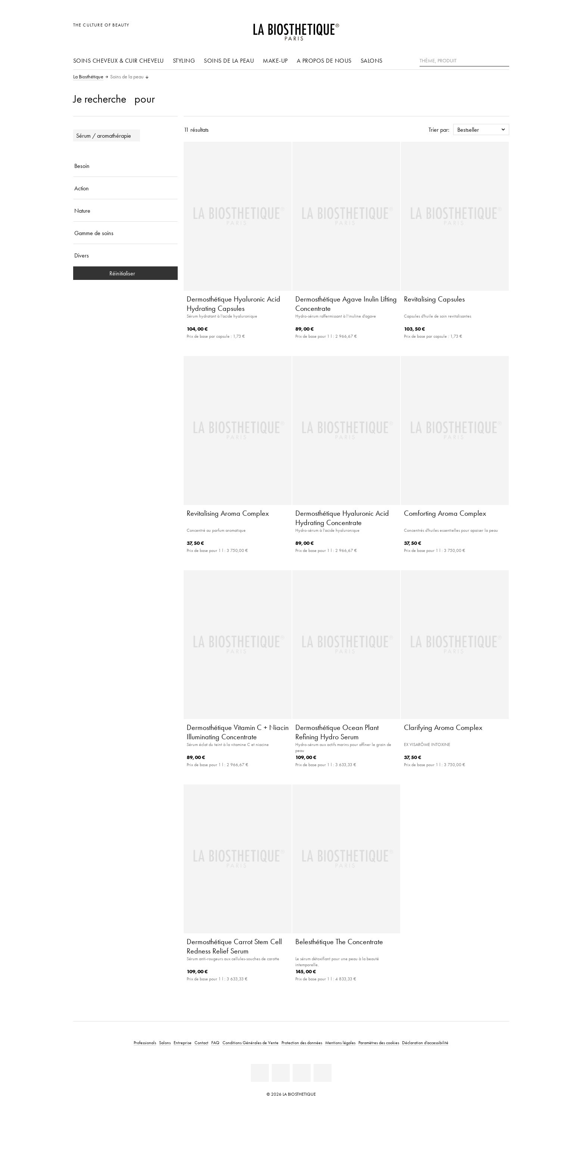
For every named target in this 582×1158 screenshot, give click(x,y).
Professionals (145, 1042)
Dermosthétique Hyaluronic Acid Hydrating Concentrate (342, 518)
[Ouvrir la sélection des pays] (467, 29)
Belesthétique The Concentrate (339, 941)
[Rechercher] (503, 60)
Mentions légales (340, 1042)
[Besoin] (125, 165)
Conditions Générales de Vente (250, 1042)
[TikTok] (323, 1073)
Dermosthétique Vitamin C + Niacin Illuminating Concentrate (238, 732)
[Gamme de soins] (125, 233)
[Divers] (125, 255)
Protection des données (301, 1042)
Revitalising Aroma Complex (228, 513)
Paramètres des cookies (378, 1042)
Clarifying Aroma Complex (443, 727)
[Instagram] (302, 1073)
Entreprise (183, 1042)
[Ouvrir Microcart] (501, 29)
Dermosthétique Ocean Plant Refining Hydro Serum (337, 732)
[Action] (125, 188)
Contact (201, 1042)
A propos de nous (324, 60)
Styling (184, 60)
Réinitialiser (125, 273)
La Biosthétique (88, 76)
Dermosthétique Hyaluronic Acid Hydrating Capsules (233, 303)
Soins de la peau (229, 60)
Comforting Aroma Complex (445, 513)
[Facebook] (281, 1073)
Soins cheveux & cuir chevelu (118, 60)
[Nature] (125, 210)
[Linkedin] (260, 1073)
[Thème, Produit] (464, 60)
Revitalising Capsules (434, 298)
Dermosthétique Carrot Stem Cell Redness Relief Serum (234, 946)
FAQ (215, 1042)
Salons (372, 60)
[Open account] (484, 29)
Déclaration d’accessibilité (425, 1042)
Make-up (275, 60)
